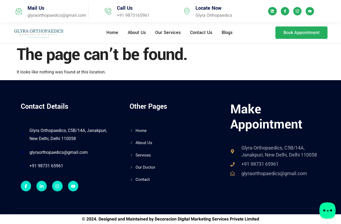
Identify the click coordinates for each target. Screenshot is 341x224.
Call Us (125, 8)
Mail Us (36, 8)
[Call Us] (108, 11)
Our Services (168, 32)
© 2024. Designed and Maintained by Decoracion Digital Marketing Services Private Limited (170, 219)
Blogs (227, 32)
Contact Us (201, 32)
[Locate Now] (186, 11)
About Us (137, 32)
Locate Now (208, 8)
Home (112, 32)
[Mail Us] (18, 11)
